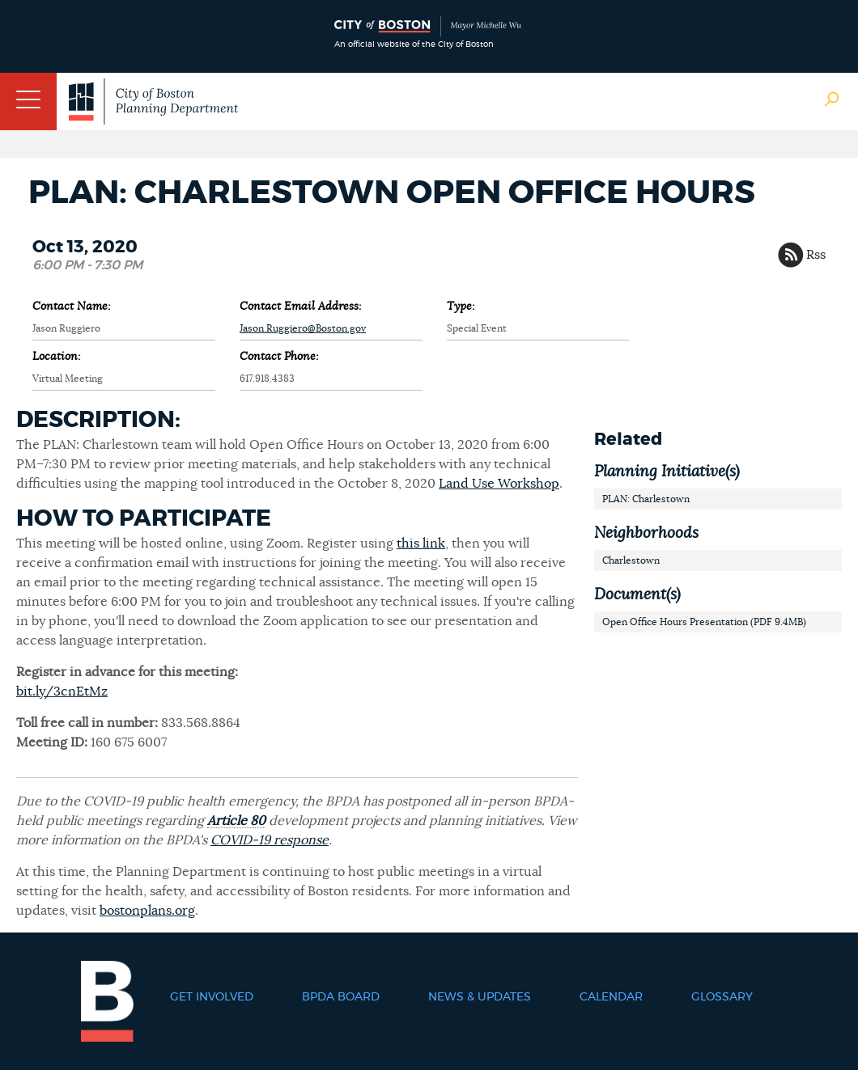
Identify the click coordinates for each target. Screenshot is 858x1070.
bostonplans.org (147, 910)
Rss (816, 254)
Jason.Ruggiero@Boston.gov (303, 328)
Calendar (611, 997)
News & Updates (479, 997)
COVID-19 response (269, 840)
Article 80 (236, 820)
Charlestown (631, 560)
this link (421, 543)
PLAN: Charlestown (646, 499)
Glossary (722, 997)
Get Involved (211, 997)
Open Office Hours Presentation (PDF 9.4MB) (704, 622)
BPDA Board (341, 997)
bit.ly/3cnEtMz (62, 691)
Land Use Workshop (499, 483)
